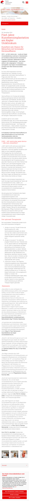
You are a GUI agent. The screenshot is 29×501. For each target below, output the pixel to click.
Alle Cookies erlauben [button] (14, 497)
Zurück (3, 29)
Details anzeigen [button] (14, 494)
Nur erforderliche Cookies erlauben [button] (14, 491)
